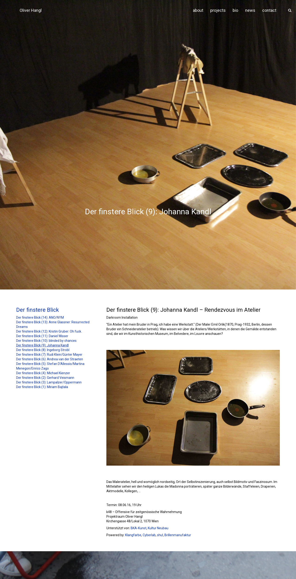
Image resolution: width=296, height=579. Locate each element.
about (198, 10)
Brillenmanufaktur (177, 535)
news (250, 10)
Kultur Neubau (158, 528)
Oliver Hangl (31, 10)
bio (235, 10)
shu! (160, 535)
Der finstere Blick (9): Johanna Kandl (42, 345)
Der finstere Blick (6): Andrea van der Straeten (49, 359)
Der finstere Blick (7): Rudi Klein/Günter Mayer (49, 354)
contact (269, 10)
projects (218, 10)
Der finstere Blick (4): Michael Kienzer (43, 373)
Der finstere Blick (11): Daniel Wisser (42, 336)
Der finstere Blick (37, 310)
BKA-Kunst (138, 528)
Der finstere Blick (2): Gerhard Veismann (45, 378)
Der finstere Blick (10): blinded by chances (46, 340)
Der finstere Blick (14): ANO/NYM (40, 317)
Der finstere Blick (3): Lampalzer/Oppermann (49, 382)
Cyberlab (149, 535)
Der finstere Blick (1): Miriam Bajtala (42, 387)
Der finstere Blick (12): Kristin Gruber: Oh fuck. (49, 331)
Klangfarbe (133, 535)
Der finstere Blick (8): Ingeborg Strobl (42, 350)
